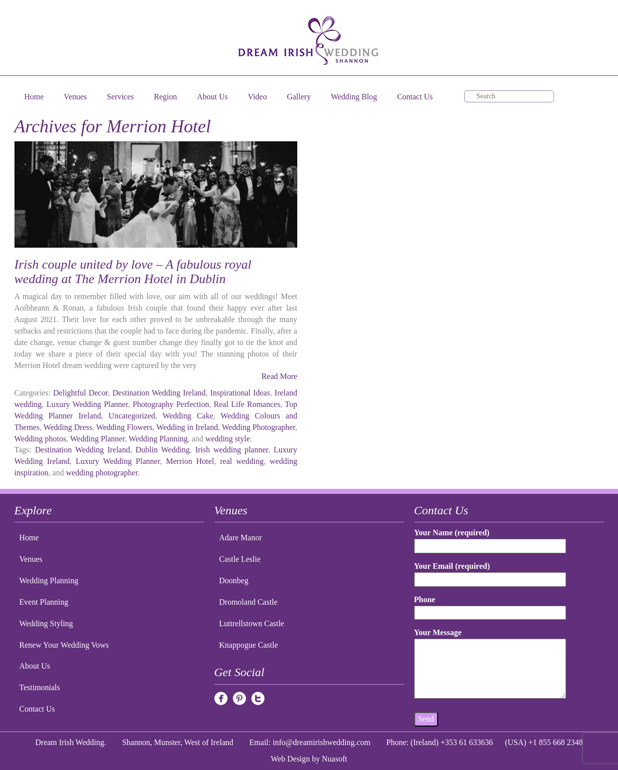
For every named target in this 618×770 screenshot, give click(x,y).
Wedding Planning (158, 438)
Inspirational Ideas (240, 392)
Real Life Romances (247, 404)
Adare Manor (240, 537)
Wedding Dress (67, 427)
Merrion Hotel (190, 461)
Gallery (299, 96)
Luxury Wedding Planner (87, 404)
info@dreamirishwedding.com (322, 742)
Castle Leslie (240, 559)
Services (120, 96)
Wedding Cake (187, 415)
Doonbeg (234, 580)
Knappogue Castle (248, 645)
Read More (279, 376)
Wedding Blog (354, 96)
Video (257, 96)
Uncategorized (131, 415)
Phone (490, 606)
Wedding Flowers (124, 427)
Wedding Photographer (258, 427)
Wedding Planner (97, 438)
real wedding (241, 461)
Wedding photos (40, 438)
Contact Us (415, 96)
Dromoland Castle (248, 602)
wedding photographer (102, 472)
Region (165, 96)
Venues (75, 96)
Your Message (490, 664)
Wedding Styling (46, 623)
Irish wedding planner (231, 449)
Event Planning (43, 602)
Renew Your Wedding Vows (64, 645)
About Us (212, 96)
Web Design (290, 759)
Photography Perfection (171, 404)
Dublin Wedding (162, 449)
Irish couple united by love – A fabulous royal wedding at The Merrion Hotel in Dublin (133, 271)
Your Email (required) (490, 572)
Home (34, 96)
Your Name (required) (490, 539)
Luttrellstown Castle (251, 623)
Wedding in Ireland (187, 427)
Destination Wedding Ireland (158, 392)
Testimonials (39, 687)
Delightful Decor (80, 392)
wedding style (227, 438)
